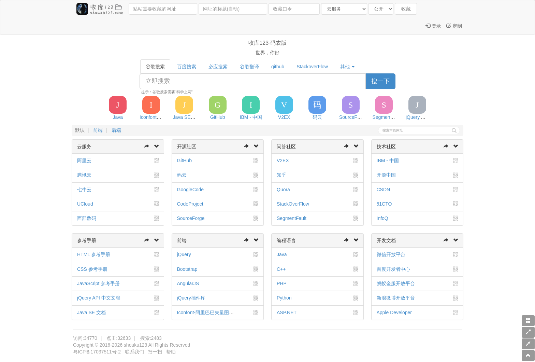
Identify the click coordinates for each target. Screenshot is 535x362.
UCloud (85, 204)
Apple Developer (394, 312)
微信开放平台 (391, 254)
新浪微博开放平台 (396, 298)
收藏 (406, 9)
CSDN (383, 189)
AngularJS (188, 283)
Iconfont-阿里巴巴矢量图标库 (207, 312)
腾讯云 (84, 175)
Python (284, 298)
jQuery (184, 254)
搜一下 (380, 81)
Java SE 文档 (91, 312)
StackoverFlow (312, 66)
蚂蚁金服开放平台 (396, 283)
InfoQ (382, 218)
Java (282, 254)
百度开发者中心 (393, 269)
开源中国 (386, 175)
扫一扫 (155, 351)
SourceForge (191, 218)
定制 (454, 26)
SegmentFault (291, 218)
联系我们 (134, 351)
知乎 (281, 175)
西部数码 (86, 218)
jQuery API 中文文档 (98, 298)
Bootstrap (187, 269)
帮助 (171, 351)
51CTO (384, 204)
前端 (98, 130)
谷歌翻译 (249, 66)
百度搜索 (186, 66)
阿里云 (84, 160)
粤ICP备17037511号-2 (97, 351)
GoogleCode (190, 189)
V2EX (283, 160)
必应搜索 (218, 66)
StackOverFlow (293, 204)
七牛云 (84, 189)
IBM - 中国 (388, 160)
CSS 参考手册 (92, 269)
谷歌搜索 (155, 66)
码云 (182, 175)
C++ (281, 269)
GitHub (184, 160)
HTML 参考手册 (93, 254)
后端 (116, 130)
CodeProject (190, 204)
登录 (433, 26)
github (277, 66)
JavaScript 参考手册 (98, 283)
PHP (282, 283)
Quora (283, 189)
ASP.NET (287, 312)
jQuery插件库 (191, 298)
